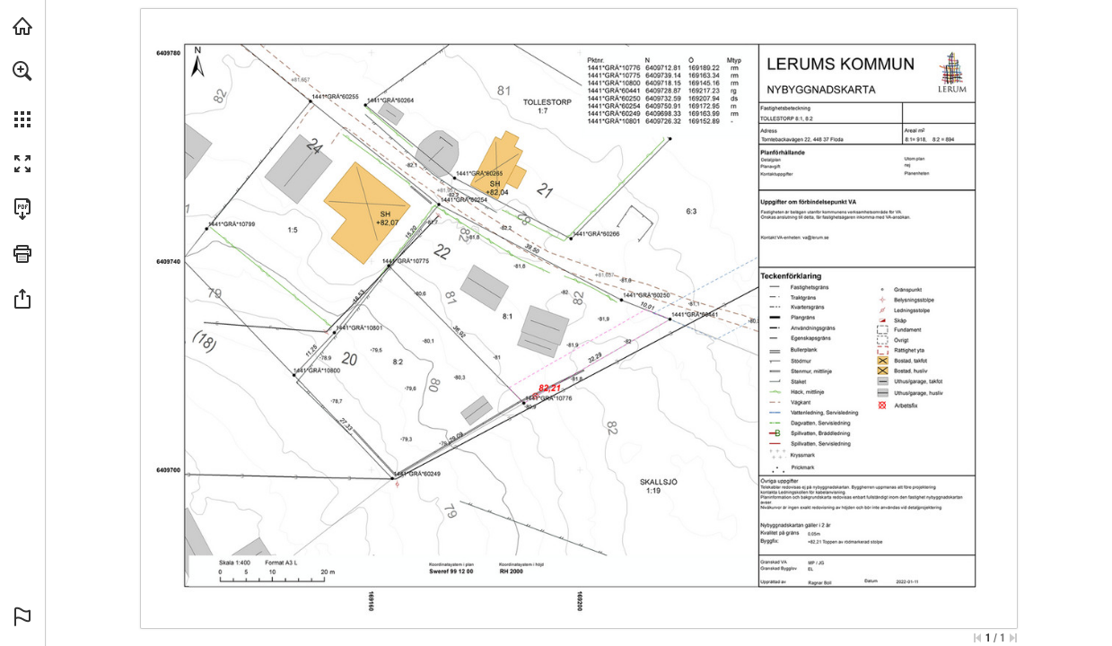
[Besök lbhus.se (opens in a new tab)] (22, 26)
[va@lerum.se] (815, 236)
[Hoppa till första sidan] (977, 637)
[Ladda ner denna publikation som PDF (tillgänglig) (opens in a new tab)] (22, 209)
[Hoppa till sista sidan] (1013, 637)
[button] (22, 70)
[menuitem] (22, 94)
